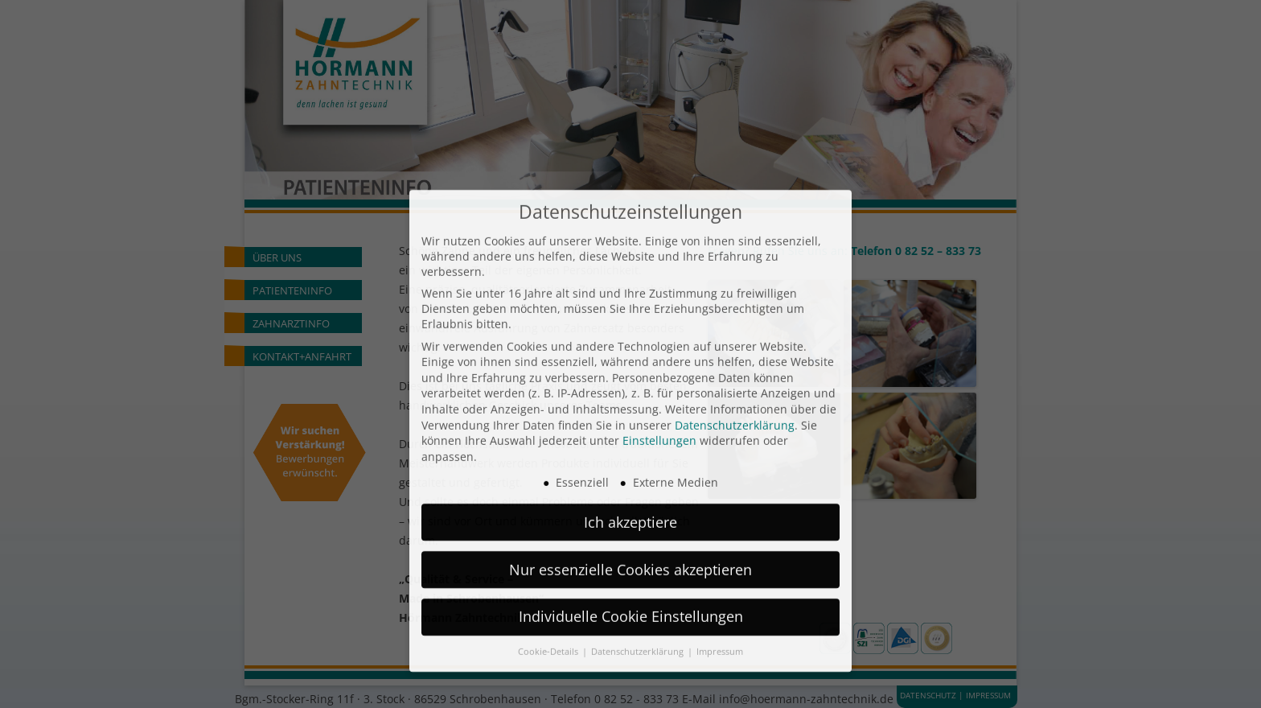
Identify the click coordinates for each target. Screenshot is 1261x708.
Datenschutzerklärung (735, 348)
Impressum (719, 576)
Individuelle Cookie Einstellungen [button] (631, 540)
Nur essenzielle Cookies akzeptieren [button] (630, 493)
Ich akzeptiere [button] (630, 445)
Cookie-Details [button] (549, 576)
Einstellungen (659, 365)
